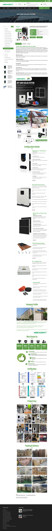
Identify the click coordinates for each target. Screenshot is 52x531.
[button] (27, 40)
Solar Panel (6, 54)
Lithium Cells (6, 28)
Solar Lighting (6, 62)
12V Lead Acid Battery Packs (8, 38)
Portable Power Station (7, 43)
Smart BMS (4, 527)
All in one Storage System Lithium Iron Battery (9, 59)
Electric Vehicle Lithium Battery (8, 41)
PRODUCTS (18, 16)
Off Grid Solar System (34, 16)
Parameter (24, 43)
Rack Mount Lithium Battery (8, 35)
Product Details (18, 43)
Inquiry (29, 43)
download (39, 37)
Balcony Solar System (7, 51)
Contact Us (33, 37)
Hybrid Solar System (7, 46)
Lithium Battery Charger (8, 57)
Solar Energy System (25, 16)
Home (14, 16)
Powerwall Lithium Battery (8, 33)
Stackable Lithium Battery (6, 515)
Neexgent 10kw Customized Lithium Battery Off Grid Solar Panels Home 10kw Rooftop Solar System (26, 17)
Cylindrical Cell (6, 30)
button (12, 26)
